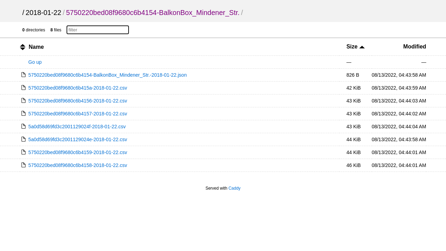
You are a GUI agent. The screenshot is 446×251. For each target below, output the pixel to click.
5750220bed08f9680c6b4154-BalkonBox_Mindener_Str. (152, 12)
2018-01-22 (43, 12)
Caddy (235, 188)
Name (36, 47)
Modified (414, 47)
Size (355, 47)
